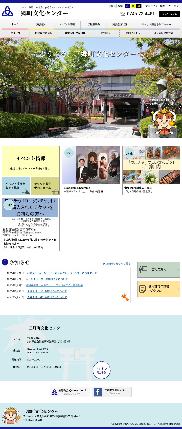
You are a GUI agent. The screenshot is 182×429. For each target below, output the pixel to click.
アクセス (13, 398)
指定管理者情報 (40, 398)
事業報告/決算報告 (74, 398)
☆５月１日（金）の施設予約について (47, 270)
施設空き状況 (119, 24)
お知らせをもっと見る (118, 254)
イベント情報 (67, 24)
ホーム (15, 24)
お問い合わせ (169, 13)
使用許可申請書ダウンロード (158, 280)
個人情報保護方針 (162, 398)
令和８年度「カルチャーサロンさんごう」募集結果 (54, 276)
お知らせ (104, 398)
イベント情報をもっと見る (15, 177)
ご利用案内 (93, 24)
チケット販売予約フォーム (156, 24)
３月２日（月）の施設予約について (47, 288)
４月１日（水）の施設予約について (47, 282)
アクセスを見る (102, 362)
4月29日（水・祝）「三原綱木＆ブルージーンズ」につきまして (62, 264)
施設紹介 (41, 24)
